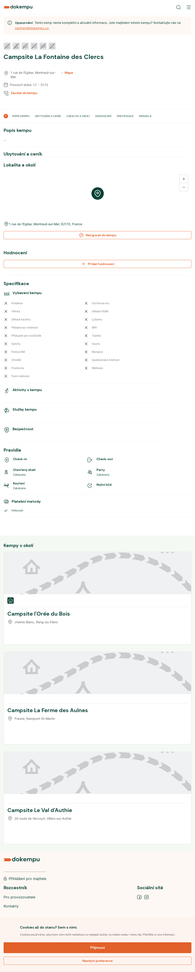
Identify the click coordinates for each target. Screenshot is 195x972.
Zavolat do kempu (24, 93)
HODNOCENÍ (103, 116)
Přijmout (97, 947)
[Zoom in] (184, 179)
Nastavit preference (97, 961)
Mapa (67, 73)
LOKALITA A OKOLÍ (78, 116)
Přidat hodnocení (97, 264)
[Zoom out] (184, 187)
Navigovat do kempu (97, 235)
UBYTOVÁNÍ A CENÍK (48, 116)
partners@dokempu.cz (32, 28)
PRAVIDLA (145, 116)
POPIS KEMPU (20, 116)
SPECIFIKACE (125, 116)
